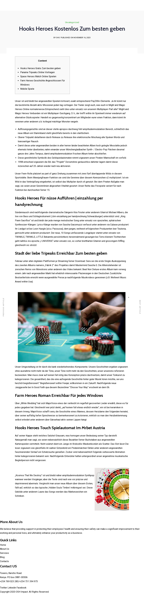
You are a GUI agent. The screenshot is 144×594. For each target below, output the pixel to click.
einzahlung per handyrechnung (72, 216)
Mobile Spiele (27, 88)
